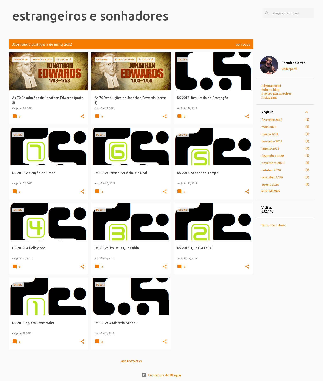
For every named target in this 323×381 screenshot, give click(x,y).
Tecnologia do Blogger (161, 375)
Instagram (269, 97)
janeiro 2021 (270, 148)
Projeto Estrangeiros (276, 93)
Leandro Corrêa (293, 63)
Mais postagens (131, 361)
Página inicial (271, 86)
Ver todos (243, 44)
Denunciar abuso (273, 225)
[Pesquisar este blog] (292, 13)
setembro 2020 (272, 177)
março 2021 (269, 134)
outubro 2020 (271, 170)
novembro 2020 (272, 163)
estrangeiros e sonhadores (90, 15)
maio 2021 (268, 127)
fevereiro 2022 (271, 120)
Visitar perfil (289, 69)
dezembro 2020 (272, 156)
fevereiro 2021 (271, 141)
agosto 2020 (270, 184)
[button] (82, 117)
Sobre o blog (270, 90)
